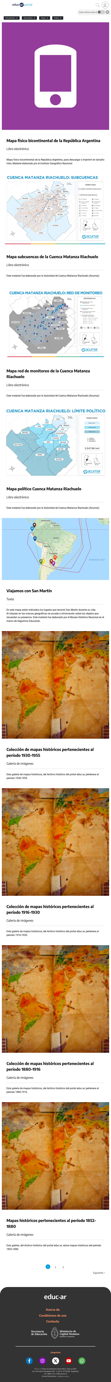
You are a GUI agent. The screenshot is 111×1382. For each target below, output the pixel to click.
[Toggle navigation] (3, 1)
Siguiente (99, 1273)
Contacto (52, 1321)
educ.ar (38, 1369)
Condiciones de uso (52, 1315)
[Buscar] (98, 5)
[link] (105, 5)
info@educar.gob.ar (63, 1376)
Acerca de (53, 1309)
